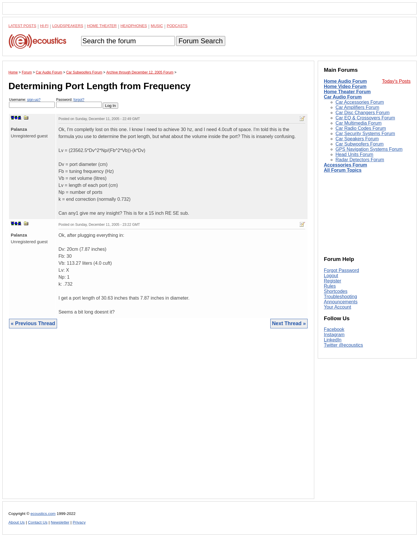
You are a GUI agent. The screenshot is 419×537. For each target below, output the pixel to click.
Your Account (337, 307)
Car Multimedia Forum (358, 123)
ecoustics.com (43, 513)
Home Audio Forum (345, 81)
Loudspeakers (67, 26)
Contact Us (37, 522)
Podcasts (177, 26)
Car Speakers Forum (357, 138)
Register (332, 280)
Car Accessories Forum (359, 102)
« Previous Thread (33, 323)
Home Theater (102, 26)
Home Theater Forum (347, 91)
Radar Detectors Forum (359, 159)
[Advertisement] (158, 418)
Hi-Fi (44, 26)
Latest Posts (22, 26)
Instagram (334, 334)
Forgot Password (341, 270)
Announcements (341, 301)
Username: (32, 103)
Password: (79, 103)
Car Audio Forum (343, 96)
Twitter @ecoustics (343, 345)
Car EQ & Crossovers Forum (365, 117)
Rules (330, 286)
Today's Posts (396, 81)
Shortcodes (335, 291)
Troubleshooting (340, 296)
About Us (16, 522)
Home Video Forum (345, 86)
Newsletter (60, 522)
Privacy (79, 522)
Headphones (133, 26)
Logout (331, 275)
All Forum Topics (342, 170)
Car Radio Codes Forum (360, 128)
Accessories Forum (345, 164)
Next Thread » (289, 323)
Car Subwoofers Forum (359, 144)
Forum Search (200, 41)
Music (157, 26)
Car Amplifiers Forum (357, 107)
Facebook (334, 329)
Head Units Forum (354, 154)
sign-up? (33, 100)
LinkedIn (333, 339)
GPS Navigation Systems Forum (368, 149)
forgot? (78, 100)
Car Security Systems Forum (365, 133)
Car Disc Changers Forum (362, 112)
